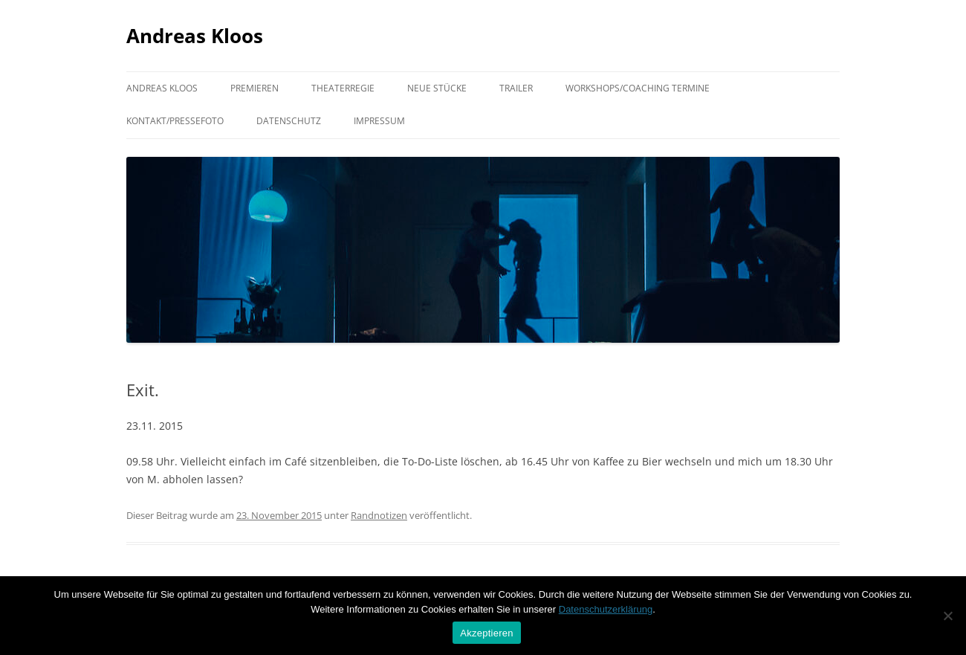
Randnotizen (379, 515)
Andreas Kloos (194, 35)
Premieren (254, 88)
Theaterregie (343, 88)
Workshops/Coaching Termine (637, 88)
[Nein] (947, 615)
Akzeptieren (486, 633)
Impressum (379, 120)
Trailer (516, 88)
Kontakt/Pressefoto (175, 120)
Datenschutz (288, 120)
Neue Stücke (437, 88)
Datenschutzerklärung (605, 609)
